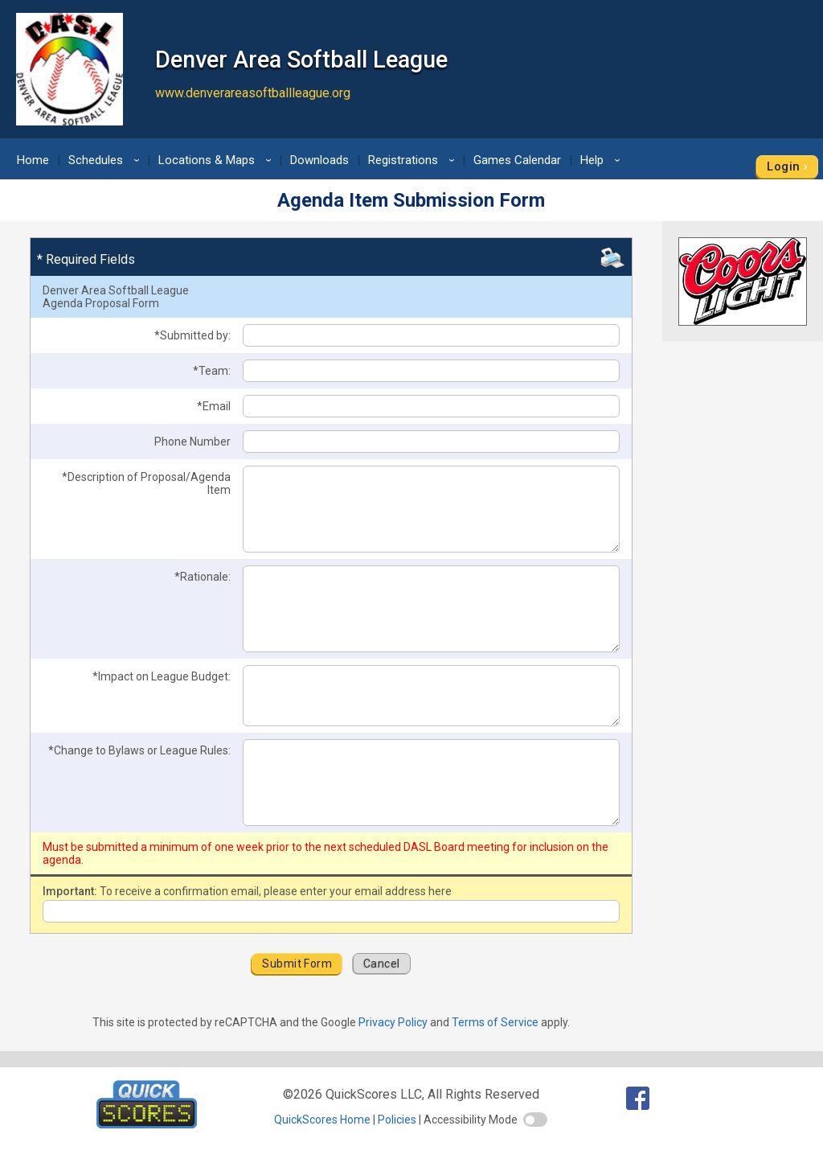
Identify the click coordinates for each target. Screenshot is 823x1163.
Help (602, 160)
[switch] (535, 1119)
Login (783, 166)
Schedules (106, 160)
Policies (397, 1119)
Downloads (319, 160)
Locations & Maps (217, 160)
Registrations (414, 160)
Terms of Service (495, 1022)
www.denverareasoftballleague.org (252, 93)
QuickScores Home (322, 1119)
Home (33, 160)
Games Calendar (517, 160)
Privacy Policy (393, 1022)
